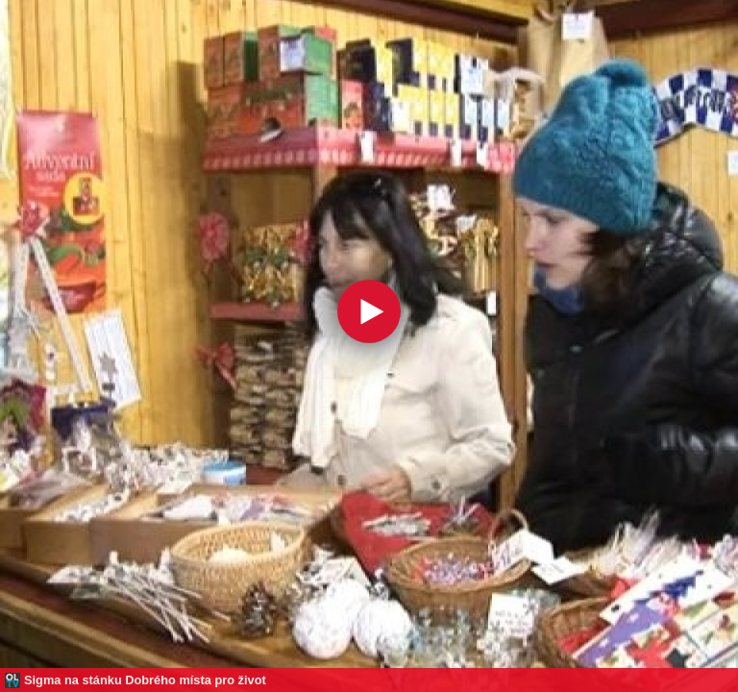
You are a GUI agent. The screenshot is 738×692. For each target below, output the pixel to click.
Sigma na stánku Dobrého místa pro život (145, 680)
